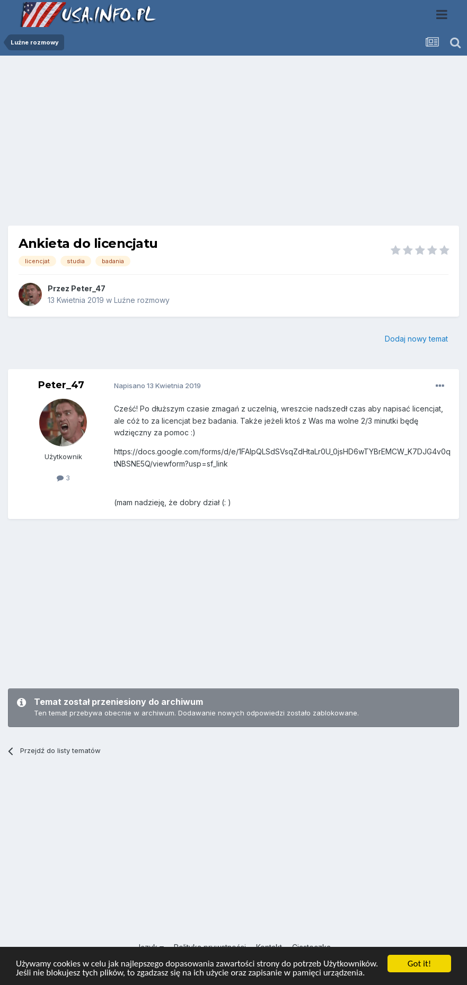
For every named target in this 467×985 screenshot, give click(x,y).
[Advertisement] (234, 144)
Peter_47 (88, 288)
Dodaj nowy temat (416, 338)
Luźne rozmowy (142, 300)
